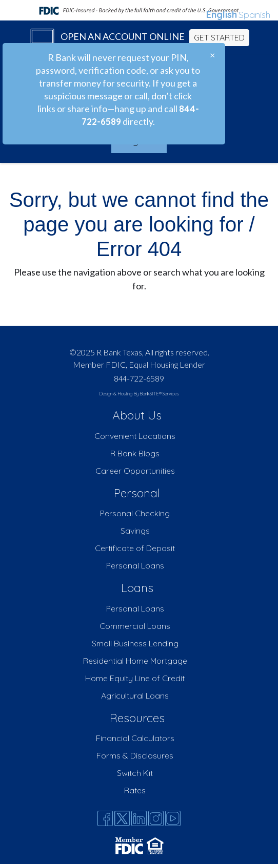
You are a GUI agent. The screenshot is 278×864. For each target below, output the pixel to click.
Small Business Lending (135, 643)
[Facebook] (105, 818)
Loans (137, 587)
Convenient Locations (134, 436)
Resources (137, 717)
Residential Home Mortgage (135, 661)
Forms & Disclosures (134, 755)
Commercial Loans (135, 626)
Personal (137, 493)
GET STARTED (219, 37)
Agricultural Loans (135, 695)
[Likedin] (139, 818)
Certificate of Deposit (135, 548)
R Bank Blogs (135, 453)
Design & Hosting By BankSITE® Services (139, 393)
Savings (135, 530)
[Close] (212, 55)
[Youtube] (173, 818)
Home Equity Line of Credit (135, 678)
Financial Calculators (135, 738)
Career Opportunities (135, 471)
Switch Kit (135, 773)
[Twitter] (122, 818)
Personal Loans (135, 565)
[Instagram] (156, 818)
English (221, 14)
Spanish (254, 14)
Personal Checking (135, 513)
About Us (137, 415)
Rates (135, 790)
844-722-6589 (139, 378)
